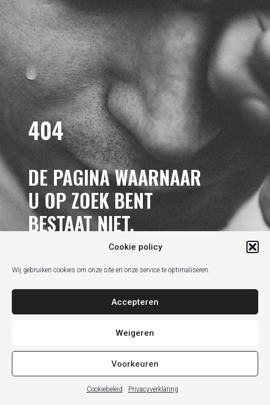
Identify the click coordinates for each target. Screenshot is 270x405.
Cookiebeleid (105, 389)
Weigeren (135, 333)
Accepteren (135, 302)
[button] (252, 247)
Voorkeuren (135, 364)
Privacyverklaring (153, 389)
